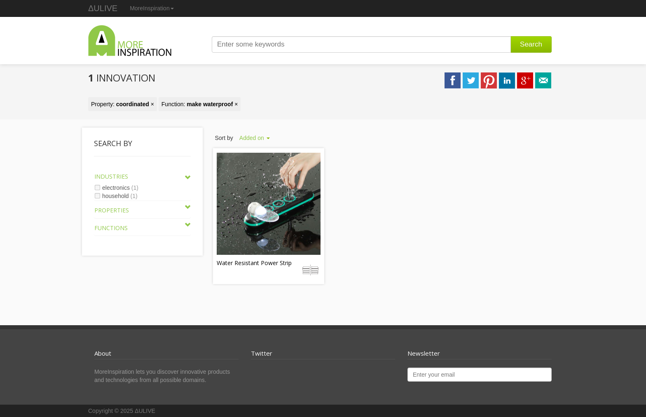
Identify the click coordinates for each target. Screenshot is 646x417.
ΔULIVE (102, 8)
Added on (254, 138)
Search (531, 44)
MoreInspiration (152, 8)
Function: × (200, 104)
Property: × (122, 104)
